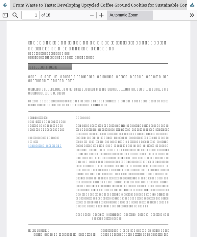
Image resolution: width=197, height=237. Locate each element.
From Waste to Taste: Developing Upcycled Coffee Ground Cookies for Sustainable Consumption (105, 5)
